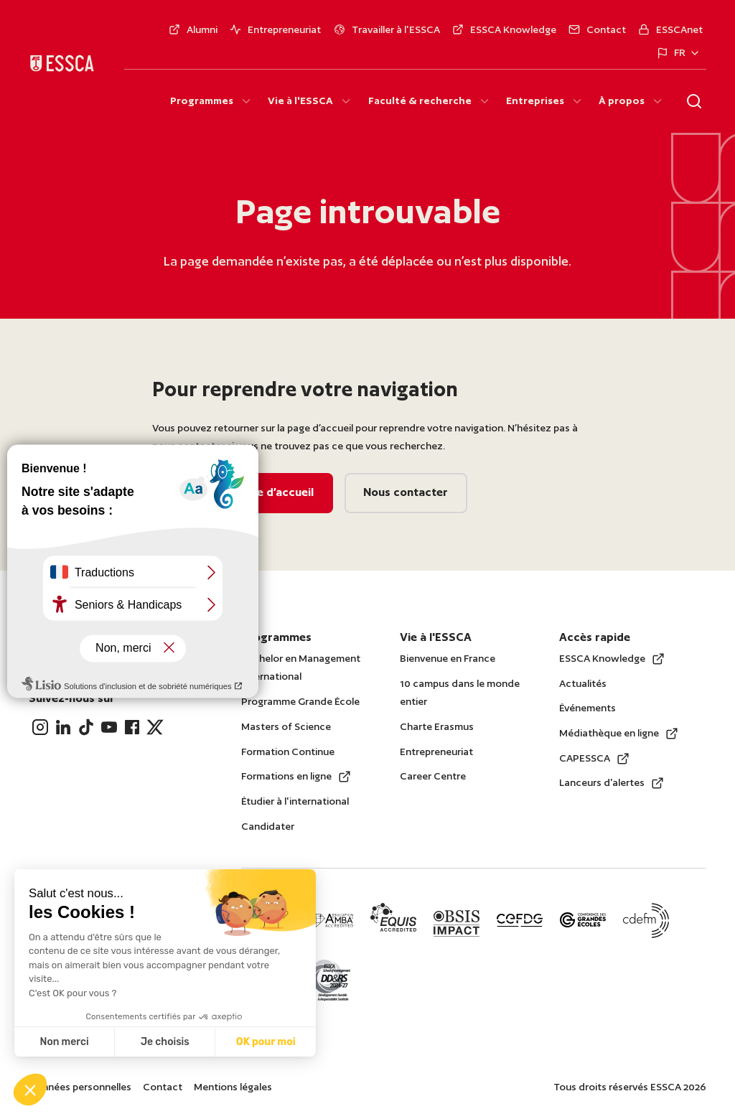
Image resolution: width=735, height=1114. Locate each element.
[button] (30, 1089)
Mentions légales (233, 1086)
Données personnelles (80, 1086)
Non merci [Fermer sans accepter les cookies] (63, 1042)
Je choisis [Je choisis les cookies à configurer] (165, 1042)
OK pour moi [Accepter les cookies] (266, 1042)
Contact (162, 1086)
